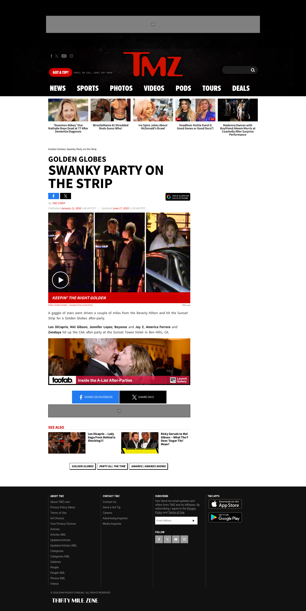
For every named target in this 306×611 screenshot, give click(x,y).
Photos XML (57, 578)
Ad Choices (57, 518)
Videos (154, 88)
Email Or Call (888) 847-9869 (93, 73)
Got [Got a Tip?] (60, 72)
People (54, 567)
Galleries (55, 561)
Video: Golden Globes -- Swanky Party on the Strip (70, 305)
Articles (55, 529)
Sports (88, 88)
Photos (121, 88)
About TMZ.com (60, 501)
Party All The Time (112, 466)
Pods (183, 88)
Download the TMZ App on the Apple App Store (225, 504)
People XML (57, 572)
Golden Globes (82, 466)
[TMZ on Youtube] (64, 56)
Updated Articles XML (63, 545)
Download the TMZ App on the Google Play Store (225, 517)
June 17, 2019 (120, 208)
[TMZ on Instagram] (71, 56)
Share (96, 397)
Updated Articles (60, 540)
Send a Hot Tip (112, 507)
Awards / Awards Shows (148, 466)
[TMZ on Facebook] (51, 56)
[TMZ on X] (57, 56)
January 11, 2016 (71, 208)
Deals (241, 88)
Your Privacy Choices (63, 523)
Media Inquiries (112, 523)
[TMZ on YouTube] (176, 539)
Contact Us (109, 501)
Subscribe (193, 520)
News (58, 88)
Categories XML (60, 556)
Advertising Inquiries (115, 518)
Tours (211, 88)
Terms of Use (58, 512)
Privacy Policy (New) (62, 507)
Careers (107, 512)
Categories (56, 551)
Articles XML (58, 534)
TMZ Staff (58, 203)
